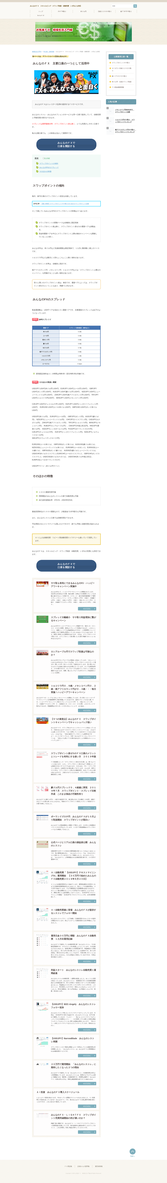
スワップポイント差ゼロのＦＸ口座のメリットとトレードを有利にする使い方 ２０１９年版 (73, 755)
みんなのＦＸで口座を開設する (66, 145)
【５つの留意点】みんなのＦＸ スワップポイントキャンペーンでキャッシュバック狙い (73, 720)
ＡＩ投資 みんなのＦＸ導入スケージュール (57, 1092)
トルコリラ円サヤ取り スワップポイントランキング (121, 121)
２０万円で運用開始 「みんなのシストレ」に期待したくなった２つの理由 (73, 1066)
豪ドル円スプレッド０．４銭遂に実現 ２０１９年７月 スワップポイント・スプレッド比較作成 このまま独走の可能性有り (73, 790)
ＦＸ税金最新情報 (118, 87)
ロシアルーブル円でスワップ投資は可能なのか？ (72, 653)
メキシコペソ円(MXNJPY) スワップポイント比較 (120, 111)
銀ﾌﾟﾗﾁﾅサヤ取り (126, 11)
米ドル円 (83, 11)
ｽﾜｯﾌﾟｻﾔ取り (62, 11)
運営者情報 (99, 1166)
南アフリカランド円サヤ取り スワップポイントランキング (121, 131)
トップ (41, 11)
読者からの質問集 (84, 1166)
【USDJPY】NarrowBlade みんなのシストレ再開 (72, 1040)
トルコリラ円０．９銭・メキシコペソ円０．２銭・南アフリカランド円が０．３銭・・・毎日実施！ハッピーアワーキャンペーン (73, 689)
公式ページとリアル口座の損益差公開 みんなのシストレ (73, 844)
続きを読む (87, 609)
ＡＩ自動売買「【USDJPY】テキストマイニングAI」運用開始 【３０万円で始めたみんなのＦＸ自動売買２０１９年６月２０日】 (73, 875)
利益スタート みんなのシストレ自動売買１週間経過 (73, 971)
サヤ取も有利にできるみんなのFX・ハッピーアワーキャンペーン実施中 (72, 585)
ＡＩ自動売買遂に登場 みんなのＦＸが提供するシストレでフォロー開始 (73, 911)
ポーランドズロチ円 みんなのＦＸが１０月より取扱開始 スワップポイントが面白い (73, 818)
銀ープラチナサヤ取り (119, 76)
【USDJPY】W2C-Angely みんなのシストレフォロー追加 (73, 1006)
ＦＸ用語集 (68, 1166)
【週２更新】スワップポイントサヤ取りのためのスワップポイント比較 (65, 204)
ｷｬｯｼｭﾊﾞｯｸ (40, 15)
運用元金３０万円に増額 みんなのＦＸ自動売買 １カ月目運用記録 (73, 937)
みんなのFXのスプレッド (49, 167)
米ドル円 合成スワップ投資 (121, 82)
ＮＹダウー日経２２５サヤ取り (121, 69)
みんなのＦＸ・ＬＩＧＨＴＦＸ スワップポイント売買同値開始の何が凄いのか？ (73, 1116)
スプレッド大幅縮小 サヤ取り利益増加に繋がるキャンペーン (73, 619)
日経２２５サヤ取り (105, 11)
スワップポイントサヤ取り (121, 63)
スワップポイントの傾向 (48, 163)
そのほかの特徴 (45, 171)
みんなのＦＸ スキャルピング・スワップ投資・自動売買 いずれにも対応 (55, 6)
